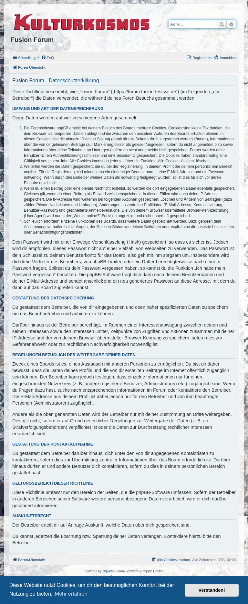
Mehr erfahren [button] (71, 594)
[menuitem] (47, 58)
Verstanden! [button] (212, 590)
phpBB (107, 571)
